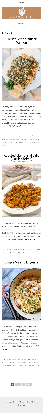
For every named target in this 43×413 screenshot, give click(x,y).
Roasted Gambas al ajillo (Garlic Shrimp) (22, 157)
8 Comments (26, 161)
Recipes (19, 136)
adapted (34, 359)
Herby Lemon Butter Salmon (22, 40)
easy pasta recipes (27, 362)
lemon (11, 142)
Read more (15, 126)
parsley (21, 142)
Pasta (18, 359)
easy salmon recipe (17, 139)
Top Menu (21, 3)
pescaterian (5, 369)
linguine (9, 365)
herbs (33, 139)
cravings (18, 362)
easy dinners (28, 249)
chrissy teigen (10, 362)
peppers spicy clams (34, 365)
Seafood (24, 136)
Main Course (12, 136)
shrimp (15, 252)
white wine (18, 369)
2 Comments (26, 45)
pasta (25, 365)
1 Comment (27, 265)
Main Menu (22, 23)
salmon (26, 142)
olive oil (16, 142)
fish (25, 139)
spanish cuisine (22, 252)
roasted (9, 252)
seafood (32, 142)
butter (35, 136)
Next (29, 384)
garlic (28, 139)
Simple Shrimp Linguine (21, 262)
